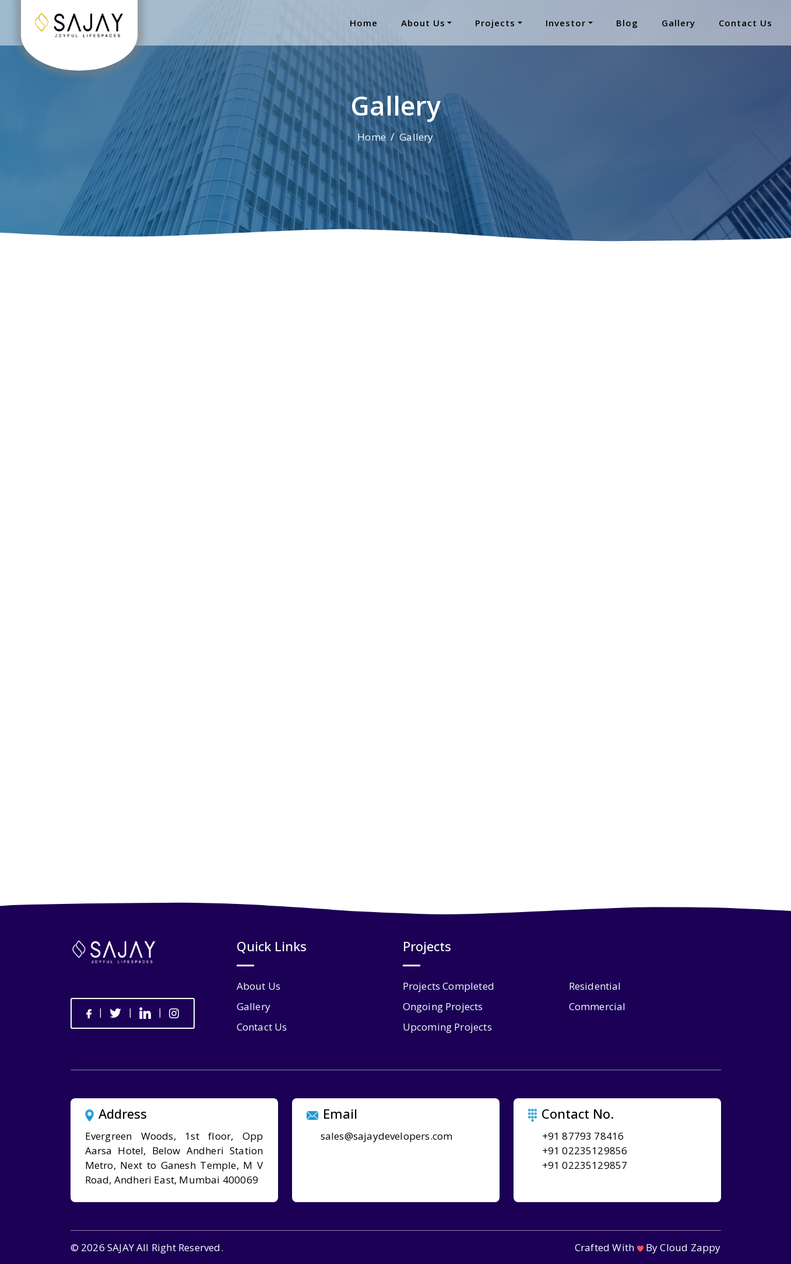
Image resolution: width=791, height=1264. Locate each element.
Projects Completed (449, 986)
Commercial (597, 1006)
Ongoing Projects (443, 1006)
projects (495, 23)
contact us (745, 23)
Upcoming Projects (447, 1026)
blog (627, 23)
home (364, 23)
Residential (595, 986)
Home (371, 137)
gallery (678, 23)
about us (423, 23)
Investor (566, 23)
